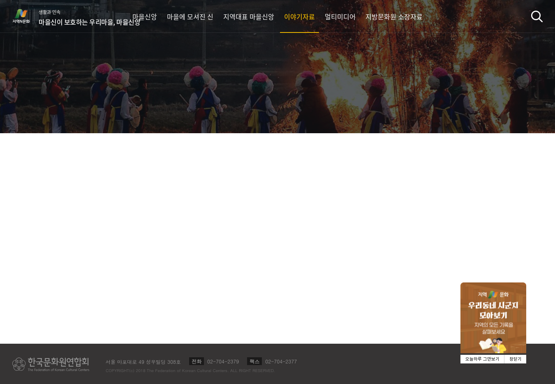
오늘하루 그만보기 (482, 359)
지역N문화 (25, 16)
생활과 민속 (89, 18)
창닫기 (515, 359)
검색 (537, 16)
